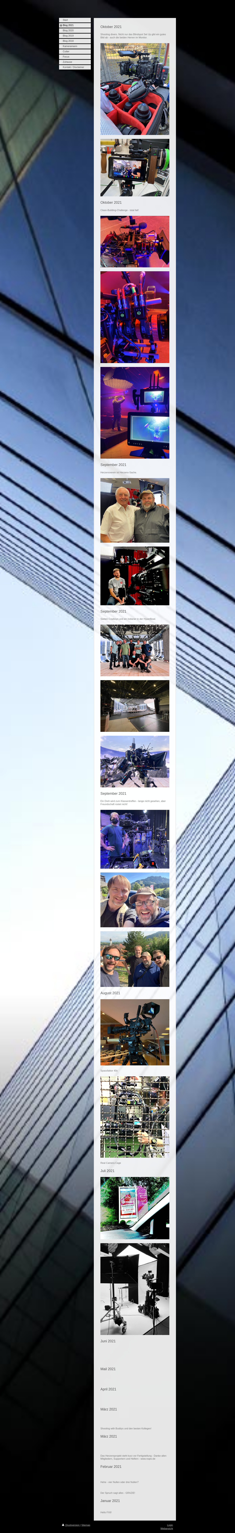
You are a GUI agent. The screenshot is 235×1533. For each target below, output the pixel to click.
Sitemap (85, 1525)
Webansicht (167, 1528)
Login (170, 1525)
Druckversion (71, 1525)
